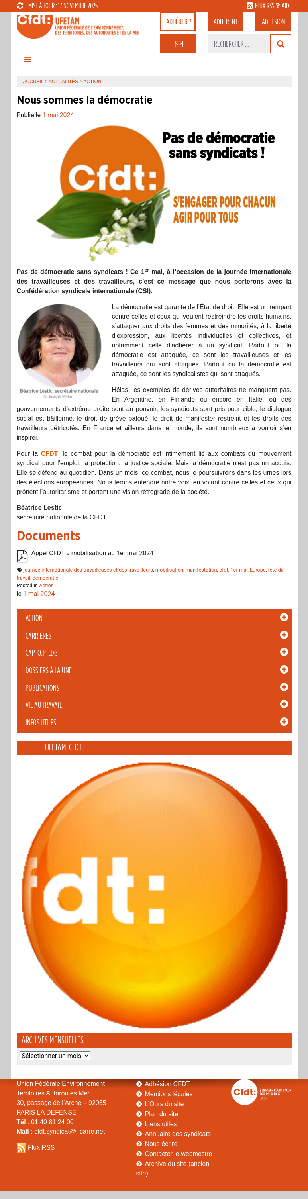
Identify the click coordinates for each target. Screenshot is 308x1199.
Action (34, 618)
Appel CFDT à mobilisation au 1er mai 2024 (92, 553)
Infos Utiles (41, 722)
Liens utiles (161, 1124)
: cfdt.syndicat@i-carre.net (61, 1131)
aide (287, 6)
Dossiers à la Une (49, 670)
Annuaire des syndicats (178, 1133)
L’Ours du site (164, 1104)
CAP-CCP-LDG (41, 652)
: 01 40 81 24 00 (45, 1122)
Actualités (63, 81)
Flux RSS (41, 1147)
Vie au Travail (44, 705)
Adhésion (273, 21)
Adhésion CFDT (167, 1084)
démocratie (45, 578)
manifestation (201, 570)
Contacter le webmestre (178, 1153)
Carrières (38, 635)
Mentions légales (169, 1094)
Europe (258, 570)
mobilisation (169, 570)
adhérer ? (178, 21)
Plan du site (162, 1114)
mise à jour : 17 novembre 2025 (57, 6)
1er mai (238, 570)
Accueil (33, 81)
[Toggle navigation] (28, 61)
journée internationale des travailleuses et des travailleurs (88, 570)
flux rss (264, 6)
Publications (42, 688)
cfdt (223, 570)
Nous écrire (161, 1143)
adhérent (225, 21)
